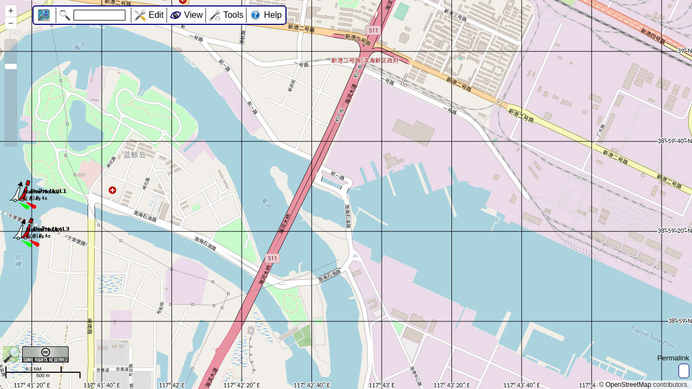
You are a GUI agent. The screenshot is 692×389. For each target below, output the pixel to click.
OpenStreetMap (628, 384)
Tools (233, 14)
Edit (156, 14)
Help (273, 14)
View (193, 14)
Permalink (673, 358)
